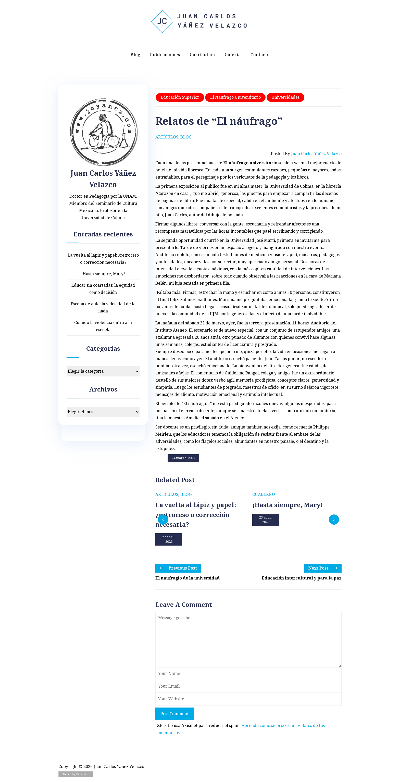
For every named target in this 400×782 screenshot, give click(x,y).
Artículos (166, 137)
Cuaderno (263, 494)
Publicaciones (165, 54)
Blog (135, 54)
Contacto (260, 54)
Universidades (285, 97)
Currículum (202, 54)
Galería (233, 54)
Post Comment (174, 713)
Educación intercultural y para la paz (302, 578)
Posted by (306, 153)
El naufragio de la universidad (187, 578)
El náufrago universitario (235, 97)
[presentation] (163, 519)
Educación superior (180, 97)
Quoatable (82, 774)
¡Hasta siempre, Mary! (103, 273)
